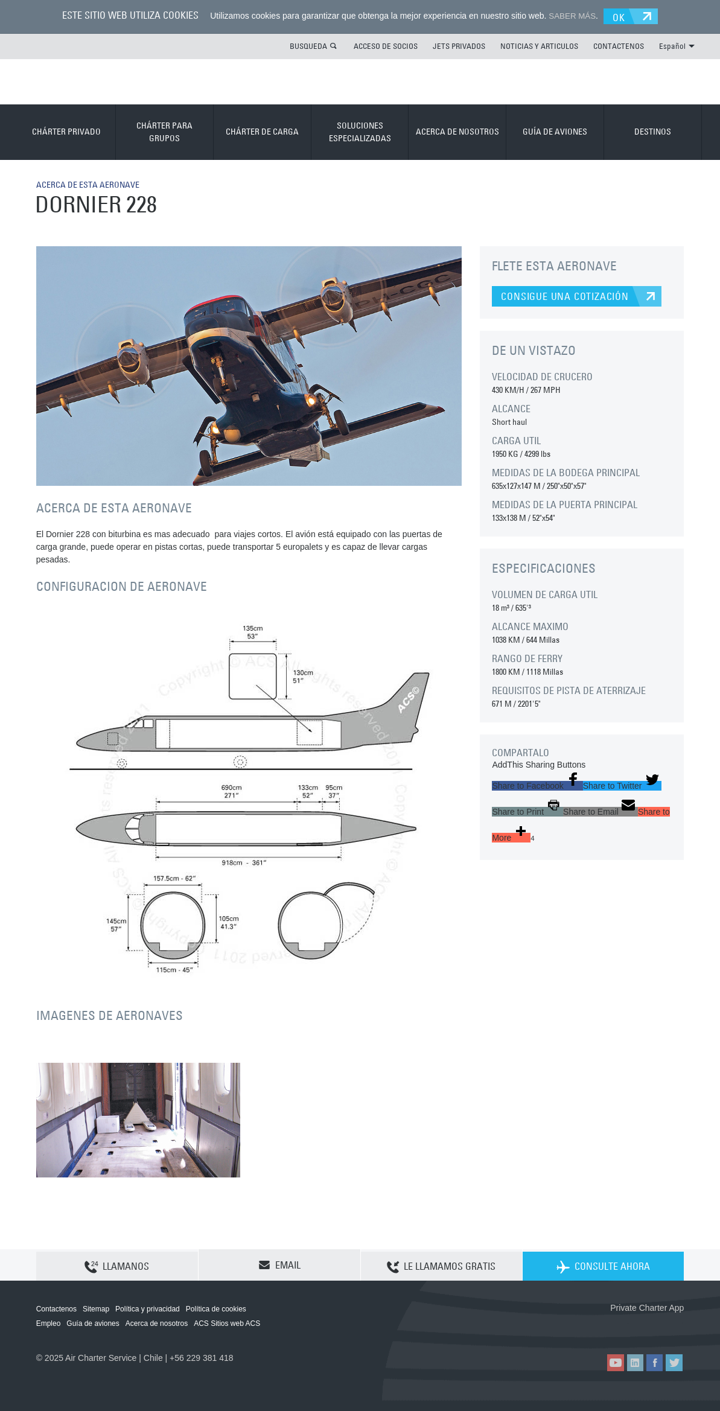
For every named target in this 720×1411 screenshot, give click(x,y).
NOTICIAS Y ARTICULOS (539, 45)
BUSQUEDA (308, 45)
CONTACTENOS (618, 45)
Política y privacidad (147, 1308)
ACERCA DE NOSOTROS (457, 131)
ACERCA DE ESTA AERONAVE (95, 183)
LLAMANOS (116, 1265)
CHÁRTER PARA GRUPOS (164, 131)
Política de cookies (216, 1308)
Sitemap (96, 1308)
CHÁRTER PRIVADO (66, 131)
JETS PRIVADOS (459, 45)
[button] (537, 785)
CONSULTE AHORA (603, 1265)
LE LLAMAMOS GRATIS (441, 1265)
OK (623, 16)
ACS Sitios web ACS (227, 1323)
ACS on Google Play (658, 1327)
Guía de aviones (92, 1323)
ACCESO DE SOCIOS (386, 45)
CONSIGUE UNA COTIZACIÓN (564, 296)
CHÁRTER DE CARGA (262, 131)
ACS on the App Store (603, 1327)
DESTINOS (652, 131)
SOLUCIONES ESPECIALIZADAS (360, 131)
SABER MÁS (569, 16)
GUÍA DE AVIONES (555, 131)
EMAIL (279, 1264)
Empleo (48, 1323)
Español (677, 45)
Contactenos (56, 1308)
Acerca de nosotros (157, 1323)
